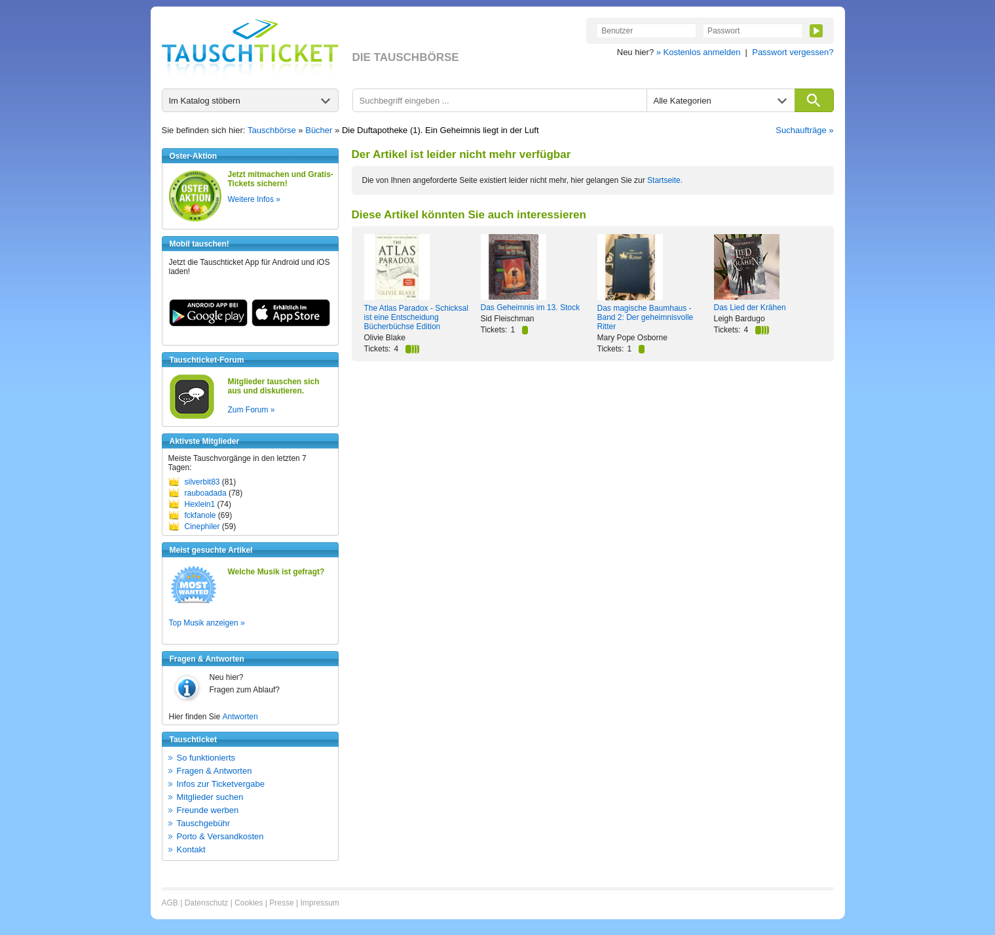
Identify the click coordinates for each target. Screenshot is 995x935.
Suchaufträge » (804, 130)
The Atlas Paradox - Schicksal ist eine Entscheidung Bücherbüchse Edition (416, 317)
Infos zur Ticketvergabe (221, 784)
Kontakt (191, 849)
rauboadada (206, 493)
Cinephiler (202, 526)
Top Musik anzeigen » (207, 622)
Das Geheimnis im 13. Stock (530, 307)
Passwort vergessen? (792, 52)
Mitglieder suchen (210, 797)
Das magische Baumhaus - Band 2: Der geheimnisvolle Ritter (645, 317)
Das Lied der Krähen (750, 307)
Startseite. (665, 180)
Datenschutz (207, 902)
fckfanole (200, 515)
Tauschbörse (272, 130)
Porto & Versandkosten (220, 836)
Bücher (318, 130)
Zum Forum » (251, 409)
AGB (170, 902)
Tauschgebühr (204, 823)
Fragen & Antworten (214, 771)
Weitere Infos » (254, 199)
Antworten (240, 716)
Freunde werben (208, 810)
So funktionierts (206, 758)
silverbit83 (202, 482)
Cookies (249, 902)
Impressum (319, 902)
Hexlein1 (200, 504)
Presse (281, 902)
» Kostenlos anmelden (698, 52)
